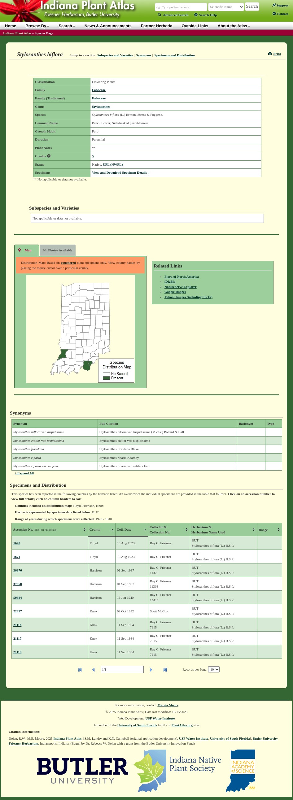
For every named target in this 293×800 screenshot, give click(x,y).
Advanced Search (173, 15)
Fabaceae (99, 90)
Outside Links (195, 26)
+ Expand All (24, 473)
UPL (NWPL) (113, 164)
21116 (17, 625)
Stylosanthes (101, 106)
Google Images (175, 291)
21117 (17, 638)
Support (280, 5)
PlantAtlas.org (182, 725)
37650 (17, 584)
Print (274, 53)
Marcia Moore (167, 705)
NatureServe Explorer (180, 287)
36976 (17, 570)
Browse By (37, 26)
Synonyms (143, 55)
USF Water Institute (160, 718)
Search (67, 26)
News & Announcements (108, 26)
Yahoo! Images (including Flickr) (188, 297)
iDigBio (169, 281)
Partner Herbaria (157, 26)
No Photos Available (57, 250)
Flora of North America (181, 276)
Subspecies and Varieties (115, 55)
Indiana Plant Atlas (17, 33)
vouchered (68, 262)
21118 (17, 652)
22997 (17, 611)
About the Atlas (234, 26)
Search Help (205, 15)
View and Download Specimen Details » (121, 172)
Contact (280, 13)
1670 (16, 543)
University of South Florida (137, 725)
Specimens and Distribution (175, 55)
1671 (16, 557)
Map (24, 250)
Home (10, 26)
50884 (17, 597)
